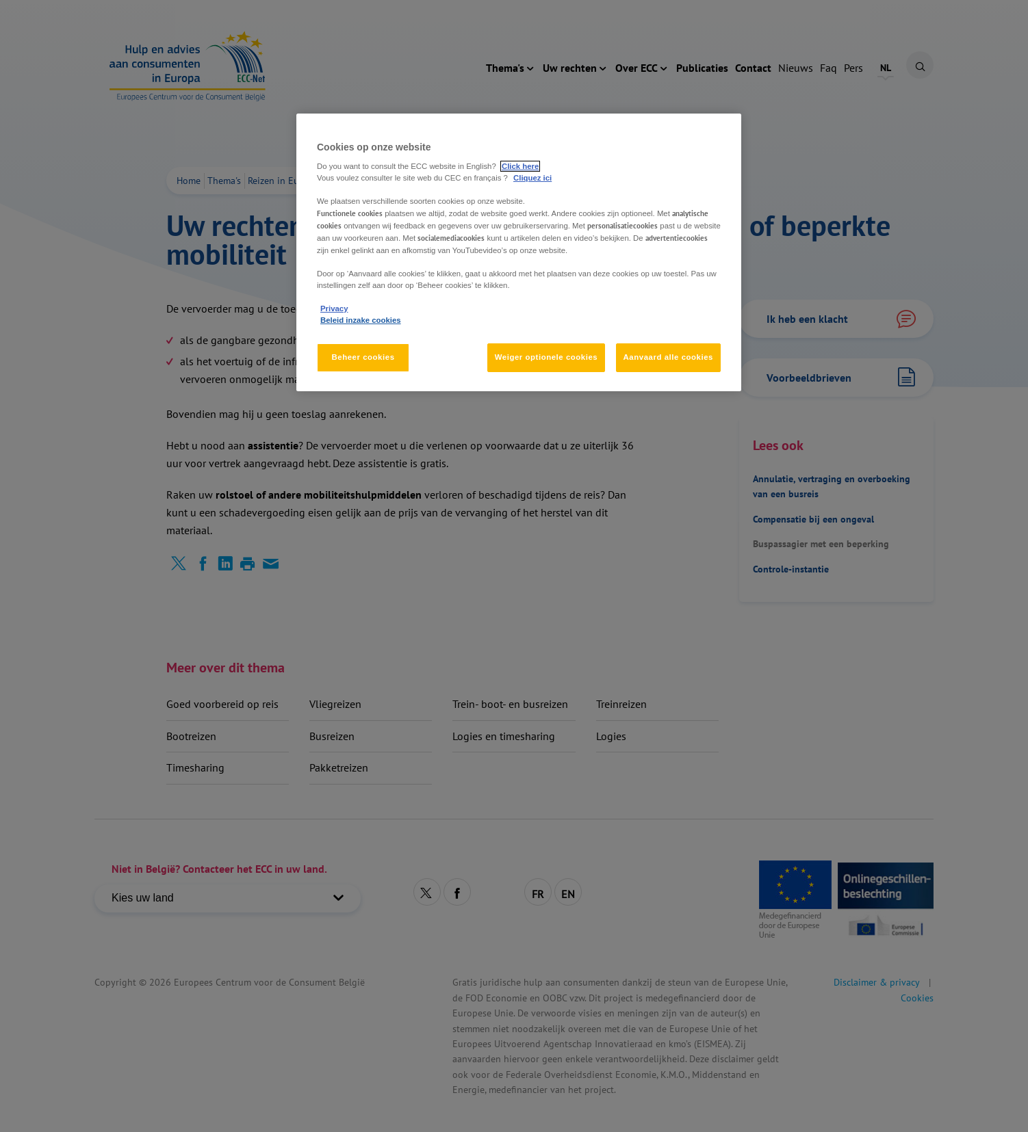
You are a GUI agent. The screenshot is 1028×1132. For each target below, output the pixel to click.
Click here (520, 166)
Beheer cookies (362, 357)
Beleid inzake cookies (360, 320)
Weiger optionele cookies (546, 357)
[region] (518, 252)
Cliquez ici (532, 178)
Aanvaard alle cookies (668, 357)
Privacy (334, 308)
